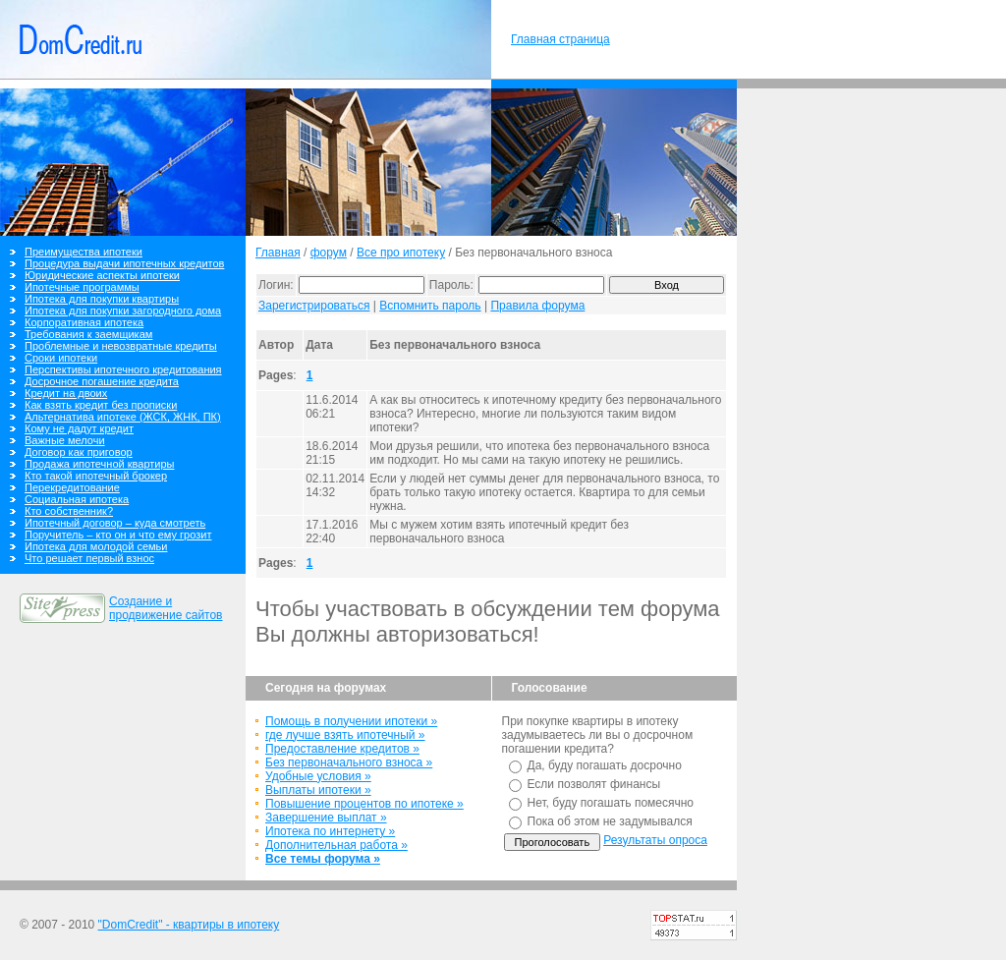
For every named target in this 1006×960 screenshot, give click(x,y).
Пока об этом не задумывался (610, 821)
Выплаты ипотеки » (318, 790)
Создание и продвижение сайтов (166, 608)
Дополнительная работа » (336, 845)
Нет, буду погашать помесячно (611, 803)
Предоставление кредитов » (342, 749)
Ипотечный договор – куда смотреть (115, 523)
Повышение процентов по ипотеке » (364, 804)
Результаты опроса (655, 840)
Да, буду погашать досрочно (605, 765)
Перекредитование (72, 487)
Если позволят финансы (594, 784)
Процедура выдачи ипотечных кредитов (124, 263)
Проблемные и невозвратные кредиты (121, 346)
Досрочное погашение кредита (102, 381)
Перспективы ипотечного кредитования (123, 369)
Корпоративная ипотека (84, 322)
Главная (278, 252)
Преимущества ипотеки (83, 251)
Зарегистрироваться (313, 305)
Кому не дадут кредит (79, 428)
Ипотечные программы (82, 287)
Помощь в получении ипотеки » (351, 721)
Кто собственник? (69, 511)
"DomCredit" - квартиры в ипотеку (189, 925)
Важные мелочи (65, 440)
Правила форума (537, 305)
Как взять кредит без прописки (101, 405)
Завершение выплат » (326, 817)
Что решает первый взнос (89, 558)
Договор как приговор (79, 452)
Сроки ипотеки (61, 358)
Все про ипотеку (401, 252)
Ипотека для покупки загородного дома (123, 310)
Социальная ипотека (77, 499)
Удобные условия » (318, 776)
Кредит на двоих (66, 393)
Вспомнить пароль (429, 305)
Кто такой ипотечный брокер (96, 475)
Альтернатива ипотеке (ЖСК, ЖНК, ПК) (123, 417)
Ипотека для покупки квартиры (102, 299)
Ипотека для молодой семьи (96, 546)
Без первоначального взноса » (348, 762)
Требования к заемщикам (88, 334)
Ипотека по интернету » (330, 831)
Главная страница (560, 39)
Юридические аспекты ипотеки (102, 275)
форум (328, 252)
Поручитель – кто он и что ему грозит (118, 534)
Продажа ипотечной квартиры (99, 464)
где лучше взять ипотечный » (345, 735)
